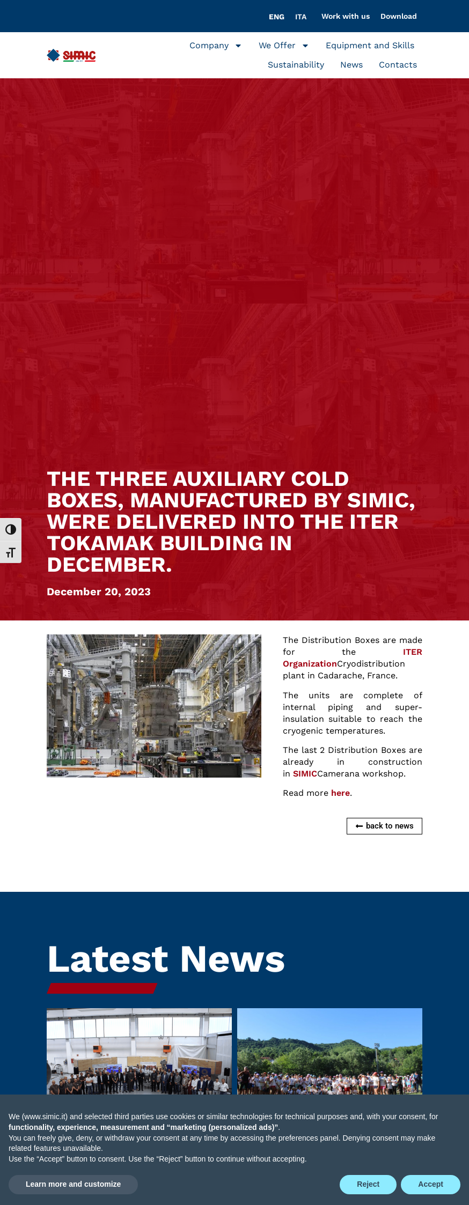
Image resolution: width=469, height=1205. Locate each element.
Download (398, 16)
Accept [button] (430, 1184)
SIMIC (305, 773)
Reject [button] (368, 1184)
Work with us (345, 16)
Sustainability (296, 65)
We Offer (284, 45)
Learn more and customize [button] (73, 1184)
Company (216, 45)
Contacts (398, 65)
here (340, 793)
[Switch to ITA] (301, 16)
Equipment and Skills (370, 45)
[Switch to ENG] (276, 16)
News (351, 65)
